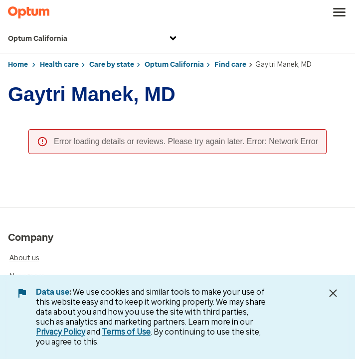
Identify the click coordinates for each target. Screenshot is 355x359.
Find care (230, 64)
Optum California (93, 39)
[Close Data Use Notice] (333, 293)
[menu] (339, 12)
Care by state (111, 64)
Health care (59, 64)
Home (18, 64)
